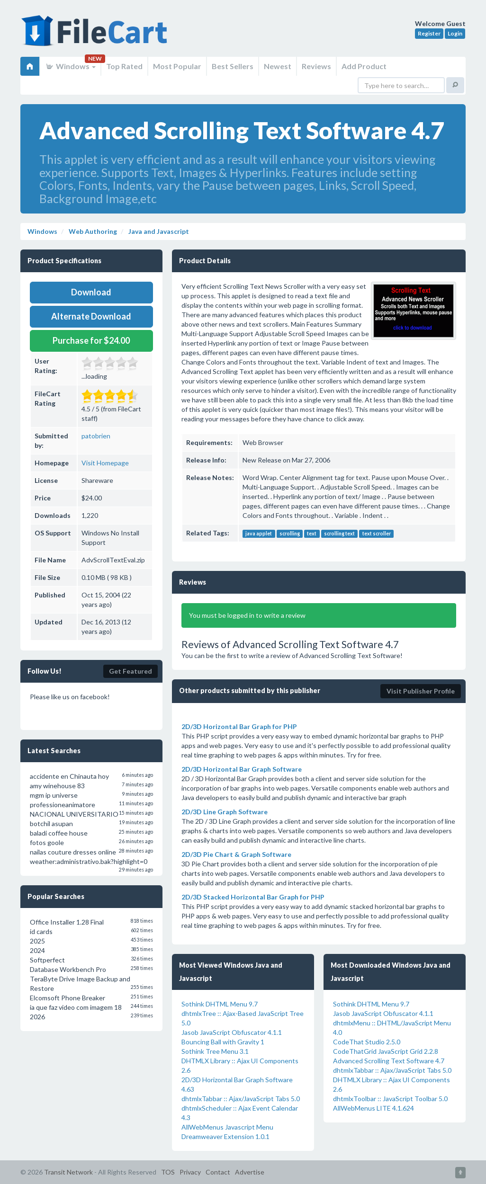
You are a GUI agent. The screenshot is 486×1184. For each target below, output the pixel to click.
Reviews (316, 66)
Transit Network (68, 1172)
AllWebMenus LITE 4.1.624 (373, 1108)
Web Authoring (92, 231)
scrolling (289, 533)
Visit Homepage (105, 463)
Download (91, 292)
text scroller (376, 533)
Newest (277, 66)
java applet (258, 533)
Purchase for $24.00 (91, 340)
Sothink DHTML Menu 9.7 (219, 1004)
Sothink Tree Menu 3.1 (215, 1051)
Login (455, 33)
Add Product (364, 66)
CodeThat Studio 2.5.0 (366, 1042)
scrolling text (339, 533)
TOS (168, 1172)
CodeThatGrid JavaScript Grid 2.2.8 (385, 1051)
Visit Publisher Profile (421, 691)
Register (429, 33)
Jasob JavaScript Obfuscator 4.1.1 (231, 1032)
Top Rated (124, 66)
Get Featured (130, 671)
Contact (218, 1172)
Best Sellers (232, 66)
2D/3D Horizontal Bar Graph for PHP (239, 726)
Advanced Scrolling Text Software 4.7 (388, 1061)
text (311, 533)
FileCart (96, 35)
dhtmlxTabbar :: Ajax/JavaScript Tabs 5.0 (240, 1099)
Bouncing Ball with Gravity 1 (222, 1042)
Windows (70, 66)
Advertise (249, 1172)
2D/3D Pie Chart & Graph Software (236, 854)
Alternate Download (91, 316)
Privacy (190, 1172)
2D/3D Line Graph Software (224, 812)
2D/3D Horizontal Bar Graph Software (241, 769)
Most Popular (177, 66)
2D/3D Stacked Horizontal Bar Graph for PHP (252, 897)
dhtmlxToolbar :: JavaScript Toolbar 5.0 (390, 1099)
